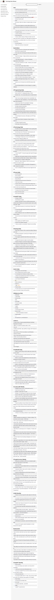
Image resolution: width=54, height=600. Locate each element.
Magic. (16, 585)
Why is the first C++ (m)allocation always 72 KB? (24, 93)
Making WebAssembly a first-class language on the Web (24, 340)
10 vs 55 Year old (18, 43)
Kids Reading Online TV (5, 12)
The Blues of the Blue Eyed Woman (21, 277)
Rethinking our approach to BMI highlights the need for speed (25, 554)
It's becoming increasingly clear (21, 580)
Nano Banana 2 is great (19, 199)
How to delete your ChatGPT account (22, 220)
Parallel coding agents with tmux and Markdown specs (25, 70)
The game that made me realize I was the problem (24, 240)
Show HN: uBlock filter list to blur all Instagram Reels (24, 67)
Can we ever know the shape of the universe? (22, 551)
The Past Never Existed (19, 309)
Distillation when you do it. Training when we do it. (24, 388)
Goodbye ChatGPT (18, 198)
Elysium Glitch (17, 311)
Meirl (16, 20)
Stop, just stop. (18, 564)
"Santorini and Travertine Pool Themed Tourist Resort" (25, 275)
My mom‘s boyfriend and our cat (21, 12)
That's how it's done (18, 182)
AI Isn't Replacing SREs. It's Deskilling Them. (23, 91)
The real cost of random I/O (20, 107)
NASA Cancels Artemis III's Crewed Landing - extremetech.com (25, 443)
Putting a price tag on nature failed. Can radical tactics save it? (25, 549)
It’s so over (17, 582)
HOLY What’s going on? (19, 485)
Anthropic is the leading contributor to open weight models (25, 412)
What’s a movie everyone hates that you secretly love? (25, 380)
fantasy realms (18, 314)
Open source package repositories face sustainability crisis (25, 98)
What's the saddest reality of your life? (22, 383)
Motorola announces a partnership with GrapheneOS (24, 49)
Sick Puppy (17, 301)
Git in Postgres (16, 346)
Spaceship (17, 294)
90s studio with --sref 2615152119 (21, 317)
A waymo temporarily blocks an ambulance (23, 33)
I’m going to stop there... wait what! (21, 583)
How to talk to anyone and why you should (22, 75)
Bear (16, 299)
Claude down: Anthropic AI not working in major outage (25, 135)
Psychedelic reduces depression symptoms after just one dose (25, 559)
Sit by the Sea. (18, 298)
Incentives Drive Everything (20, 109)
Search (39, 4)
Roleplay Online (3, 16)
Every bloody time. (18, 35)
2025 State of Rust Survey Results (21, 124)
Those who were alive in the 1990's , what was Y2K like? (25, 382)
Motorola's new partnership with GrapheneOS (22, 338)
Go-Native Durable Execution (20, 122)
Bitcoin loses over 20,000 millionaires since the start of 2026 (26, 475)
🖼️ (15, 280)
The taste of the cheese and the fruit (21, 190)
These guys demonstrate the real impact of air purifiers (25, 30)
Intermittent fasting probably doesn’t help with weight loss (24, 553)
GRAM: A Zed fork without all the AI (20, 336)
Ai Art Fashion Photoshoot (20, 278)
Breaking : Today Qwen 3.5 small (21, 391)
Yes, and (15, 327)
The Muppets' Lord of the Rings (21, 270)
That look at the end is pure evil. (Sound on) (23, 180)
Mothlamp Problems (17, 333)
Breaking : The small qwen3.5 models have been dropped (25, 393)
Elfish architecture (18, 282)
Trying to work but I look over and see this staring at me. (25, 183)
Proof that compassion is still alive (21, 9)
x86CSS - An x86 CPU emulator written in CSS (22, 325)
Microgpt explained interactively (21, 106)
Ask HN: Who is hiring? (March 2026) (22, 65)
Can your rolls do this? (19, 177)
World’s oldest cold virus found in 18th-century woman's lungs (25, 535)
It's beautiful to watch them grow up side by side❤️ (24, 17)
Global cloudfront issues (19, 514)
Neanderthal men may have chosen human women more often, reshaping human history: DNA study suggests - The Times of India (24, 434)
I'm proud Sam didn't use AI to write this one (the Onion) (25, 209)
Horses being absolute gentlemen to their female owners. (25, 10)
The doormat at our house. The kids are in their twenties (25, 188)
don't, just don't (18, 175)
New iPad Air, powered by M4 (20, 51)
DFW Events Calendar (4, 14)
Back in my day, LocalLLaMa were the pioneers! (23, 396)
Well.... (16, 219)
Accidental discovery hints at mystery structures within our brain (25, 530)
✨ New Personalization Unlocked (21, 312)
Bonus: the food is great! (19, 191)
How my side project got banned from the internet (22, 335)
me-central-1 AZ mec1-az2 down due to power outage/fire (25, 498)
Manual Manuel (18, 178)
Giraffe (16, 306)
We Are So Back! (18, 464)
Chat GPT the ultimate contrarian (21, 222)
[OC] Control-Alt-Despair (19, 193)
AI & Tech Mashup (4, 4)
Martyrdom (17, 304)
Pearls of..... (17, 283)
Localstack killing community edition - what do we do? (24, 509)
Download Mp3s (3, 6)
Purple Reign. (17, 296)
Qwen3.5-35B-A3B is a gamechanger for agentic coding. (25, 394)
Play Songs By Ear (4, 9)
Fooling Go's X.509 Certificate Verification (22, 104)
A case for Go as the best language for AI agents (24, 72)
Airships (16, 307)
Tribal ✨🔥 (17, 285)
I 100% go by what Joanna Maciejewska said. (23, 569)
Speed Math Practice (4, 11)
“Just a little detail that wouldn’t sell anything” (22, 341)
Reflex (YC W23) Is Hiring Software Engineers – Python (25, 77)
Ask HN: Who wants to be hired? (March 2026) (23, 69)
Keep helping (17, 578)
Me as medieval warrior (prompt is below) (22, 272)
